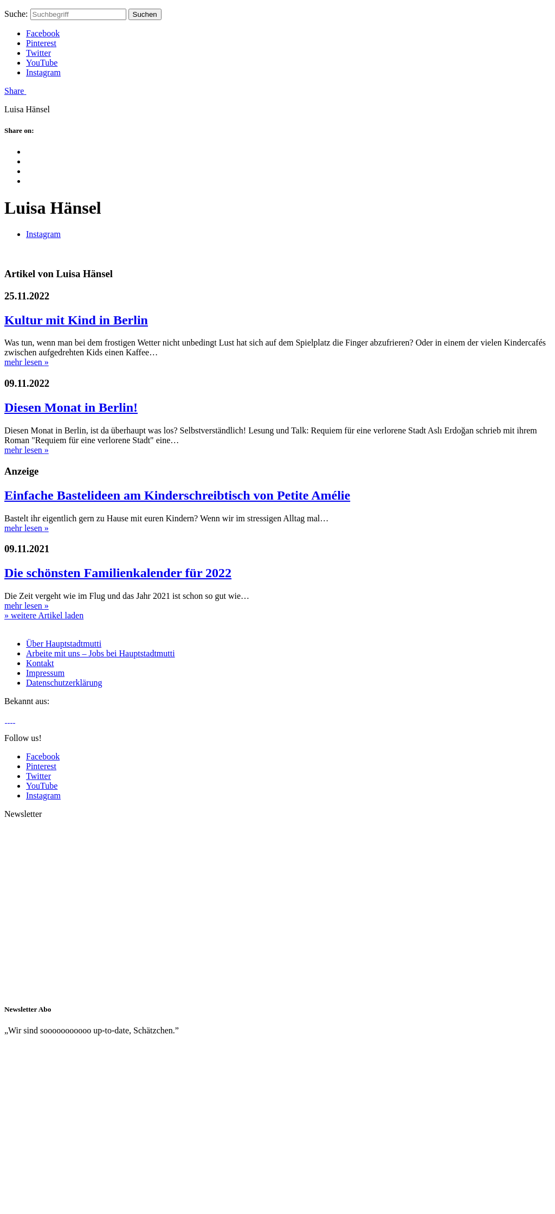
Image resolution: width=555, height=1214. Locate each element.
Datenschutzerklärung (64, 682)
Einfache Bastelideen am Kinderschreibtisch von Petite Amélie (177, 495)
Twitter (38, 52)
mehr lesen (26, 362)
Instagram (43, 72)
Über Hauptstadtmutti (63, 643)
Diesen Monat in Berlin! (71, 407)
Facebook (43, 33)
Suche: (16, 13)
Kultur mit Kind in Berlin (76, 320)
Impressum (45, 673)
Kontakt (40, 663)
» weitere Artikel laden (43, 615)
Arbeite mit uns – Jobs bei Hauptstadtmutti (100, 653)
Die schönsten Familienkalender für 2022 (117, 573)
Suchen (145, 14)
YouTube (41, 62)
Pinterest (41, 43)
